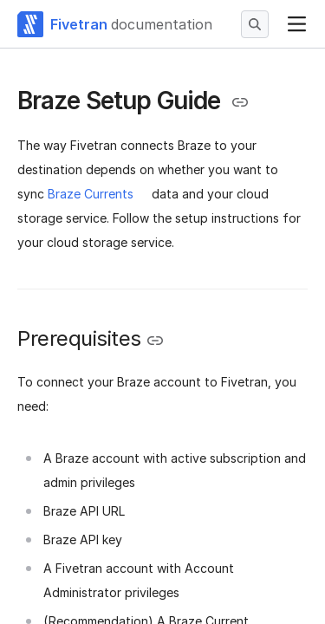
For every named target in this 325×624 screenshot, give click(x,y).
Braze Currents (90, 193)
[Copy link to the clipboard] (240, 102)
